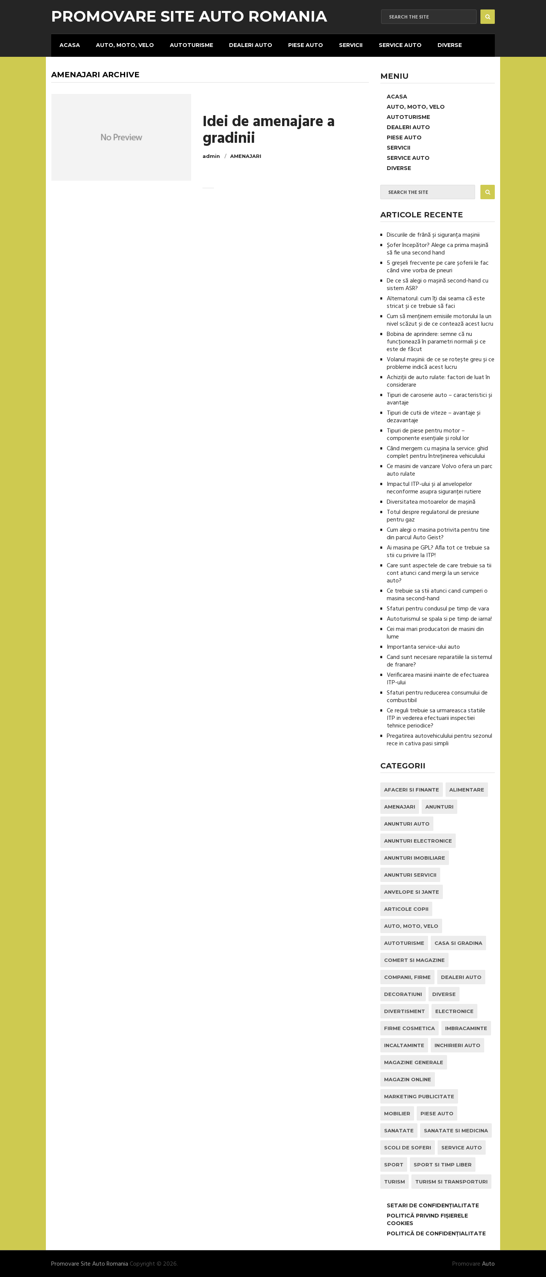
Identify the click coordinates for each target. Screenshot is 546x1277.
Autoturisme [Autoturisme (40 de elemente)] (404, 942)
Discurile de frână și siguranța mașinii (433, 234)
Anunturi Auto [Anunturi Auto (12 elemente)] (407, 823)
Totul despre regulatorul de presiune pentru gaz (433, 515)
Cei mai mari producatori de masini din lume (435, 632)
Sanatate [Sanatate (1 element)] (399, 1130)
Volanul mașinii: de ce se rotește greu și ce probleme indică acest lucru (440, 363)
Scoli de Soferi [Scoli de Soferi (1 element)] (407, 1147)
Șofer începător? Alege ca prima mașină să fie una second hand (437, 248)
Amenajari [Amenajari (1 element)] (399, 806)
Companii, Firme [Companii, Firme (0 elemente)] (407, 976)
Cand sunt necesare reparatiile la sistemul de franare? (439, 660)
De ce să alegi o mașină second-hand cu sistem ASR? (437, 284)
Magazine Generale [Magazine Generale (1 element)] (413, 1061)
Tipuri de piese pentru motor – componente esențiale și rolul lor (428, 434)
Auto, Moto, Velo (124, 44)
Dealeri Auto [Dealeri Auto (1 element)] (461, 976)
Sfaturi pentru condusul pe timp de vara (438, 608)
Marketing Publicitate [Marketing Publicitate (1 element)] (419, 1096)
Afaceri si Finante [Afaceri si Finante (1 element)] (411, 789)
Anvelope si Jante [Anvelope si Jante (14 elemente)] (411, 891)
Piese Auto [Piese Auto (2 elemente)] (436, 1113)
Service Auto (396, 44)
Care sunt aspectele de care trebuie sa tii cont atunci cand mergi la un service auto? (439, 572)
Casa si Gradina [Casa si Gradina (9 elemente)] (458, 942)
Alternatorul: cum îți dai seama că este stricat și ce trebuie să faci (436, 302)
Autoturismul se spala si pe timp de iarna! (439, 618)
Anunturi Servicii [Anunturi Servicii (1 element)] (410, 874)
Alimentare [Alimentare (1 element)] (466, 789)
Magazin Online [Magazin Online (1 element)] (407, 1079)
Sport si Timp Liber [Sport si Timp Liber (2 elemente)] (443, 1164)
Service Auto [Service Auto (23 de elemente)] (461, 1147)
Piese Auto (303, 44)
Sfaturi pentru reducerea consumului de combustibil (437, 696)
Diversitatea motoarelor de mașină (431, 501)
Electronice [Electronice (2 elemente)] (454, 1010)
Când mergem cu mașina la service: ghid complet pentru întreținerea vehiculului (437, 452)
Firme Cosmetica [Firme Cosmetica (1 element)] (409, 1027)
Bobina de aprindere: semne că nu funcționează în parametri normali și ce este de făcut (436, 341)
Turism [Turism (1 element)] (394, 1181)
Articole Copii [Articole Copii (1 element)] (406, 908)
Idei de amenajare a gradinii (268, 130)
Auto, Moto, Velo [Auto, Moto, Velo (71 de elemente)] (411, 925)
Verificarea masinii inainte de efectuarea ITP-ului (438, 678)
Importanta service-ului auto (423, 646)
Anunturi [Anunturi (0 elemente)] (439, 806)
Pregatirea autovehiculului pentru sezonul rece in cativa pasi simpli (439, 739)
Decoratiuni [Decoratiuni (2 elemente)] (403, 993)
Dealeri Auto (248, 44)
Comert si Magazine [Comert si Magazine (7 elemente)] (414, 959)
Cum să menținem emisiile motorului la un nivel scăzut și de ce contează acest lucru (440, 319)
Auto (488, 1263)
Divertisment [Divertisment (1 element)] (404, 1010)
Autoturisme (190, 44)
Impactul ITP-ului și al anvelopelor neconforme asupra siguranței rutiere (434, 487)
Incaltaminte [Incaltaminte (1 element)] (404, 1044)
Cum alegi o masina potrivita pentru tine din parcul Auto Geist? (438, 533)
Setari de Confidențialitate (433, 1204)
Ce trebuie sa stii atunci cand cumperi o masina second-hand (437, 594)
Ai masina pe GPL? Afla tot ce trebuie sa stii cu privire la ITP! (438, 551)
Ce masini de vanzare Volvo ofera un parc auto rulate (440, 469)
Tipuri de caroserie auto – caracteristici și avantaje (439, 398)
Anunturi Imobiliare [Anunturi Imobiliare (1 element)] (414, 857)
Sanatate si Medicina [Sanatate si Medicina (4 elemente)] (456, 1130)
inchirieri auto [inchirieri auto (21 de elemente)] (457, 1044)
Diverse (446, 44)
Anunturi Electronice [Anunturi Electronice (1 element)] (418, 840)
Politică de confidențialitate (436, 1232)
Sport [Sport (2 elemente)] (393, 1164)
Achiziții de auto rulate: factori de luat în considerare (438, 380)
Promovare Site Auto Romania (189, 16)
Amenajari (245, 156)
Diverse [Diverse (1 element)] (444, 993)
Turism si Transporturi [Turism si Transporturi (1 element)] (451, 1181)
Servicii (348, 44)
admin (211, 156)
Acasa (69, 44)
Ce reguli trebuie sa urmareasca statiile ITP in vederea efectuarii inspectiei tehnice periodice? (436, 717)
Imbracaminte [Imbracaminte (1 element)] (466, 1027)
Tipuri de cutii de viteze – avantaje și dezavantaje (433, 416)
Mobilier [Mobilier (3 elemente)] (397, 1113)
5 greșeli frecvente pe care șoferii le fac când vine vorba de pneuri (438, 266)
